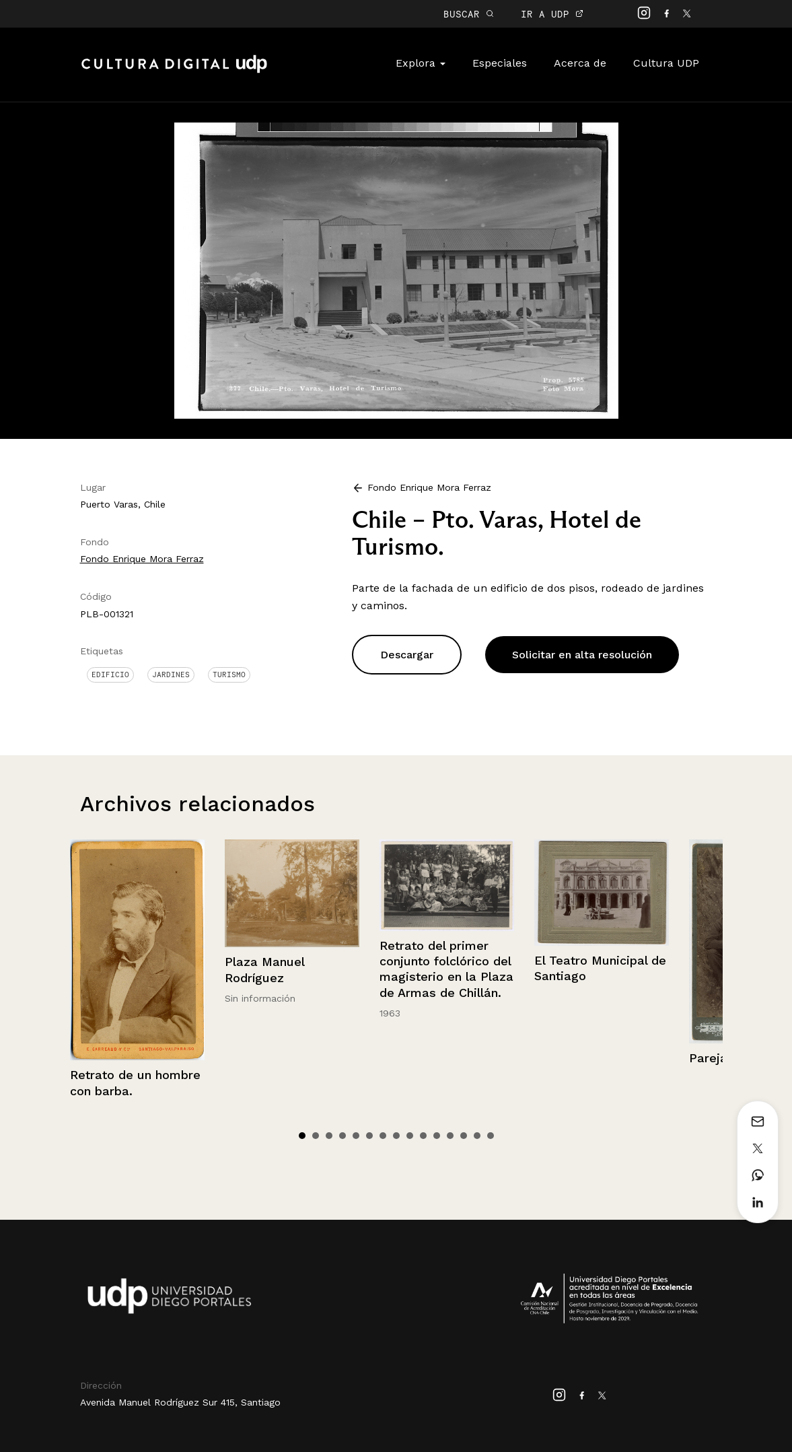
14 (477, 1135)
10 (423, 1135)
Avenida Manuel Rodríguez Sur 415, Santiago (180, 1402)
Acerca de (580, 63)
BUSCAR (468, 14)
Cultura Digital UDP (174, 71)
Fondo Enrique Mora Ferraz (142, 558)
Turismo (229, 674)
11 (436, 1135)
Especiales (499, 63)
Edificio (110, 674)
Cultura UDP (666, 63)
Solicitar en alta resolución (582, 654)
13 (463, 1135)
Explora (420, 63)
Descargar (406, 654)
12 (450, 1135)
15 (490, 1135)
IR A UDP (552, 14)
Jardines (171, 674)
